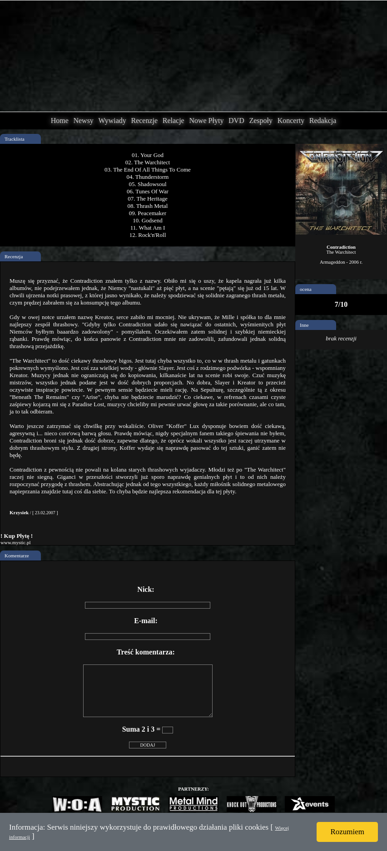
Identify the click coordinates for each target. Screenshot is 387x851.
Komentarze (17, 555)
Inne (304, 325)
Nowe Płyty (206, 120)
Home (60, 120)
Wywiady (112, 120)
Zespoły (261, 120)
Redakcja (323, 120)
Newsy (83, 120)
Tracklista (15, 139)
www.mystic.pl (15, 542)
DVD (236, 120)
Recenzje (144, 120)
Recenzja (14, 256)
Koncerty (291, 120)
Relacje (173, 120)
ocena (306, 289)
